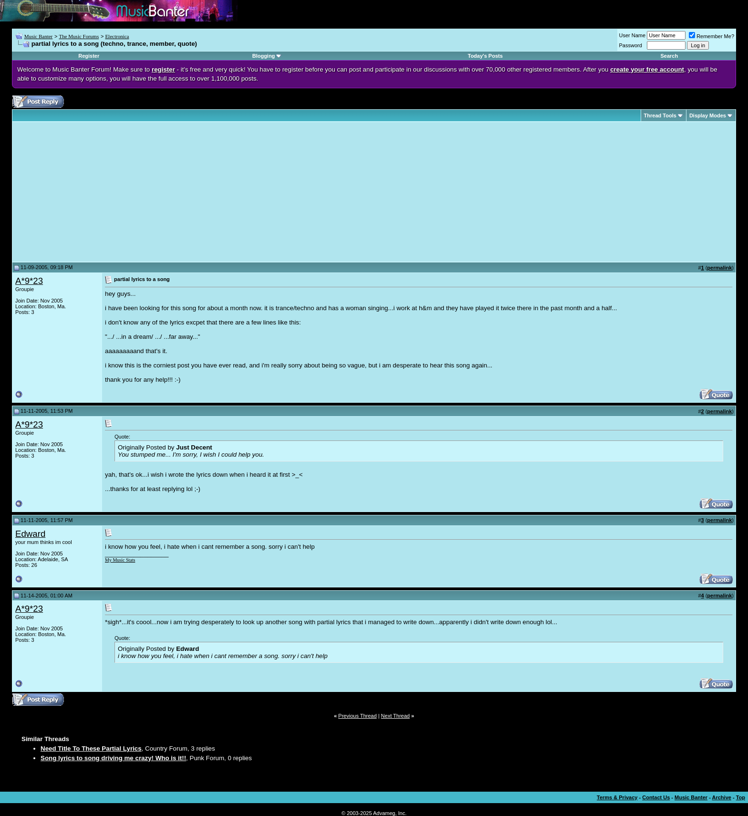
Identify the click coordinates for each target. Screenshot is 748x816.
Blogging (263, 56)
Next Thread (395, 716)
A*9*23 (29, 281)
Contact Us (656, 797)
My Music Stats (120, 560)
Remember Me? (711, 36)
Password (630, 45)
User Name (632, 35)
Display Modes (707, 115)
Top (740, 797)
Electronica (117, 36)
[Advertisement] (95, 192)
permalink (719, 268)
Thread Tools (660, 115)
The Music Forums (79, 36)
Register (88, 56)
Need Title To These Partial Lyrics (91, 748)
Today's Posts (485, 56)
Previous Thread (357, 716)
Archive (721, 797)
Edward (30, 534)
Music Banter (38, 36)
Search (669, 56)
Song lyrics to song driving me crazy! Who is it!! (113, 758)
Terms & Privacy (617, 797)
